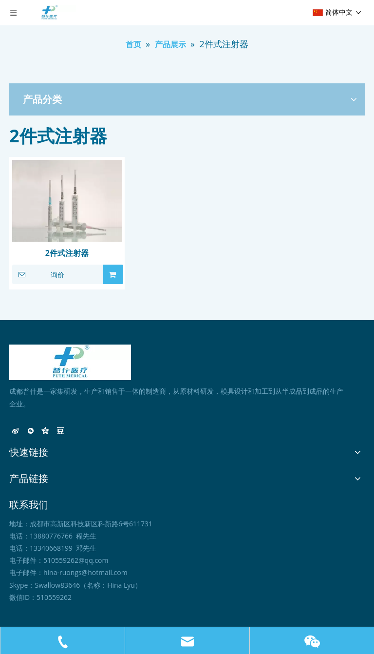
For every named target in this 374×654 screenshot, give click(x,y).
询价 (38, 274)
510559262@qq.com (76, 560)
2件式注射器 (67, 253)
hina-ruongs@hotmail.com (85, 572)
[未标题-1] (70, 362)
